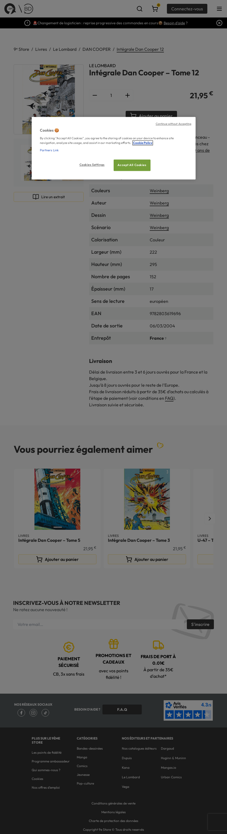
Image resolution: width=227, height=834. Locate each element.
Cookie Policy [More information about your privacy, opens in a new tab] (142, 143)
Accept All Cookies (131, 165)
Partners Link (49, 150)
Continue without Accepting (173, 124)
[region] (114, 148)
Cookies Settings (92, 165)
